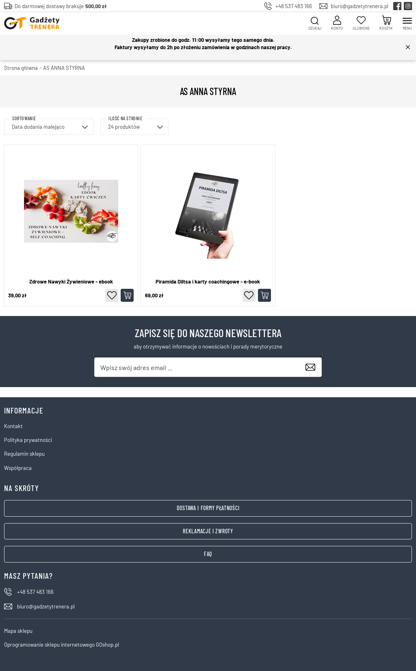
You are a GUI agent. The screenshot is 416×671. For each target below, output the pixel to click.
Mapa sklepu (18, 631)
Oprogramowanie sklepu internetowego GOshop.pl (61, 644)
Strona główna (21, 68)
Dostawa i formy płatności (208, 507)
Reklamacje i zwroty (208, 531)
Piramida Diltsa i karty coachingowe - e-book (208, 282)
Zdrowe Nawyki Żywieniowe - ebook (71, 282)
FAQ (208, 553)
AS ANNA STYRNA (64, 68)
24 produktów (124, 126)
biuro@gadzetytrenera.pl (359, 6)
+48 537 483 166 (293, 6)
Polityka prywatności (28, 440)
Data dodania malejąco (38, 126)
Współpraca (18, 468)
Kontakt (13, 426)
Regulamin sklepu (24, 453)
